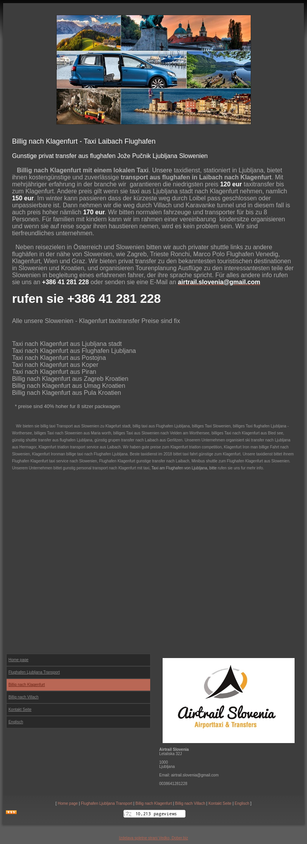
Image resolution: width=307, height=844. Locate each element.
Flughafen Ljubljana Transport (106, 803)
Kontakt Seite (219, 803)
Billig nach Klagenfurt (153, 803)
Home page (68, 803)
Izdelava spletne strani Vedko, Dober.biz (153, 838)
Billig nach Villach (190, 803)
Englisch (16, 722)
